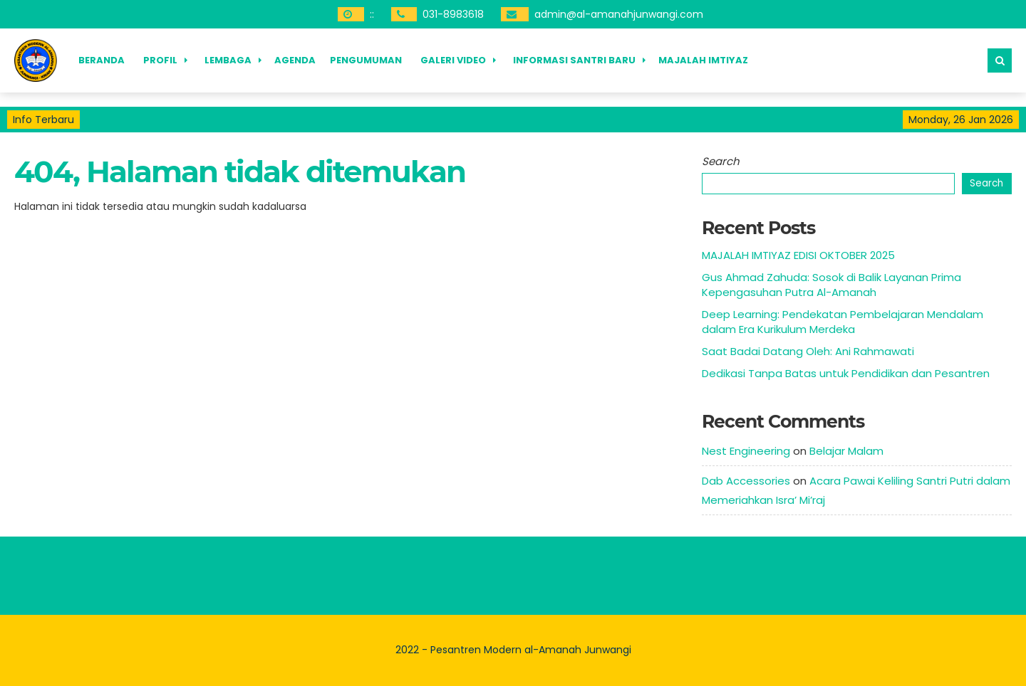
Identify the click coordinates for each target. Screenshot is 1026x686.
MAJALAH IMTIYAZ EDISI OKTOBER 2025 (798, 255)
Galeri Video (453, 60)
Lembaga (228, 60)
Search (721, 161)
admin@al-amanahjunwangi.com (618, 14)
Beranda (101, 60)
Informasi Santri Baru (574, 60)
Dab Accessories (746, 480)
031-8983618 (453, 14)
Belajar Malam (846, 450)
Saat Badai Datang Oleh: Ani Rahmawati (808, 351)
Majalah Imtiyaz (703, 60)
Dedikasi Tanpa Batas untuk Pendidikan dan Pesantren (846, 373)
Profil (160, 60)
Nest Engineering (746, 450)
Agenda (295, 60)
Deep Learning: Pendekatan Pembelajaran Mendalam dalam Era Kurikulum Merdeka (842, 322)
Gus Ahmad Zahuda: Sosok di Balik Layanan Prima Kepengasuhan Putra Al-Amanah (831, 285)
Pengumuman (366, 60)
